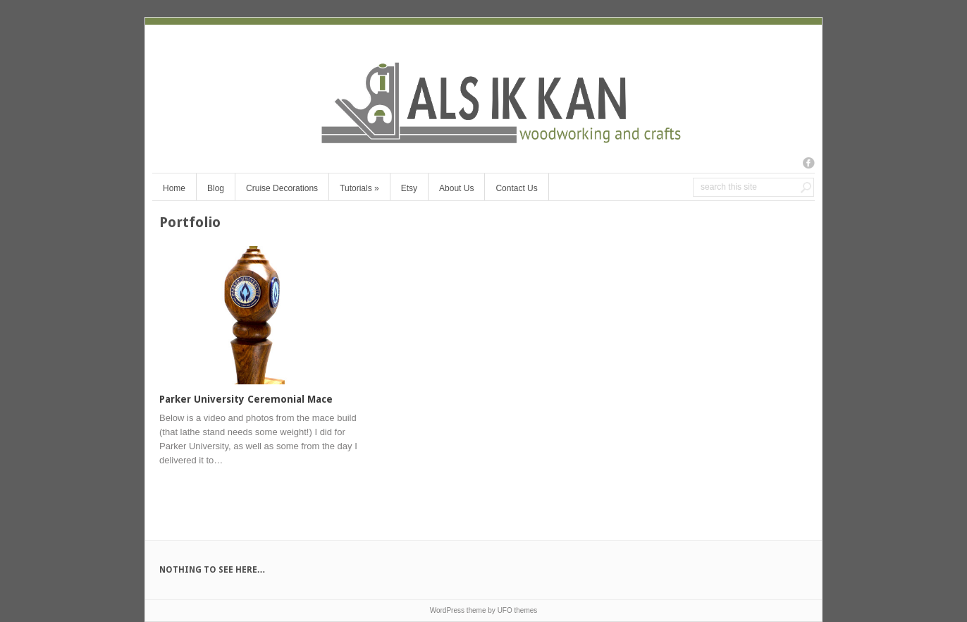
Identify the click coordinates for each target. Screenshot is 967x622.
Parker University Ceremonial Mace (246, 399)
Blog (215, 188)
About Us (456, 188)
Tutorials (359, 188)
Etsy (409, 188)
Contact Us (516, 188)
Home (174, 188)
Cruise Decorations (282, 188)
